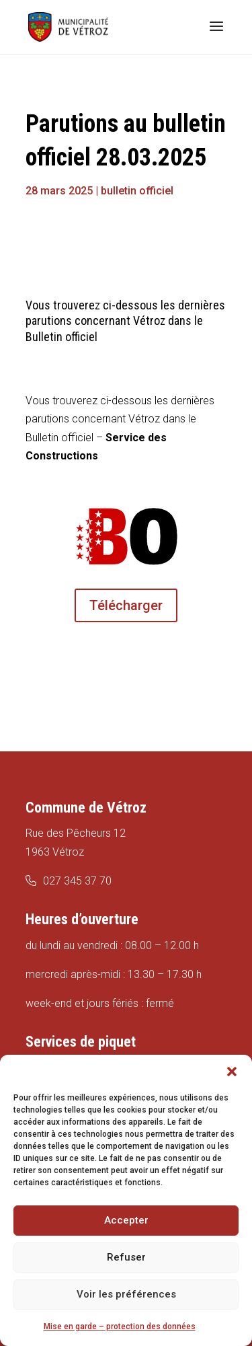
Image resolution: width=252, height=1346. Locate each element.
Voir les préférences (126, 1294)
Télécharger (126, 605)
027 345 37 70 (77, 880)
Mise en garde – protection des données (120, 1326)
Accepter (126, 1220)
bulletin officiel (137, 190)
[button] (232, 1071)
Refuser (126, 1257)
